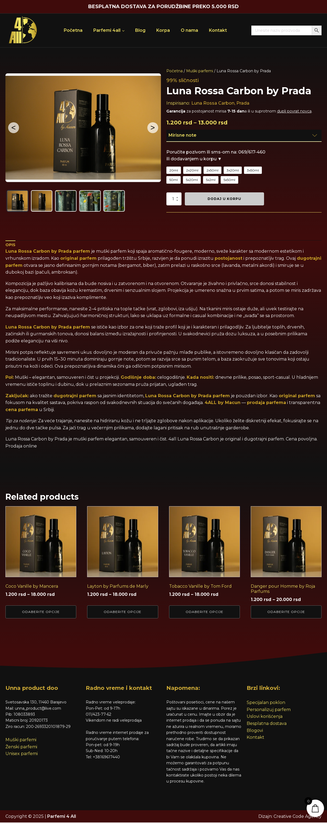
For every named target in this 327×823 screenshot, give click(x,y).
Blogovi (255, 730)
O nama (189, 30)
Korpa (163, 30)
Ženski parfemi (21, 747)
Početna (73, 30)
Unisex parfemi (21, 754)
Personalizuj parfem (269, 709)
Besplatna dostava (267, 724)
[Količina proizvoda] (174, 198)
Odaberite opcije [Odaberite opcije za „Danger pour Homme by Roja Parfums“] (286, 612)
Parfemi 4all (106, 30)
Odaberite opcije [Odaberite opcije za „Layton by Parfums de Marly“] (122, 612)
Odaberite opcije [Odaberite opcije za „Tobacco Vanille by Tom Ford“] (204, 612)
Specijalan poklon (266, 703)
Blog (140, 30)
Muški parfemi (199, 71)
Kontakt (218, 30)
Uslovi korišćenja (264, 716)
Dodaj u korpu (224, 199)
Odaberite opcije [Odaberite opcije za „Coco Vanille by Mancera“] (41, 612)
